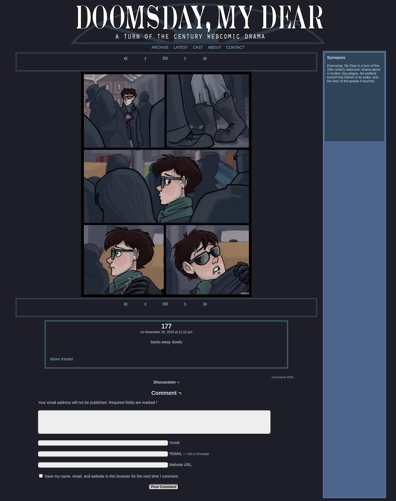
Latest (181, 47)
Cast (198, 47)
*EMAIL (189, 453)
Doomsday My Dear (198, 23)
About (214, 47)
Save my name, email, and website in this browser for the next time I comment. (112, 476)
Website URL (180, 464)
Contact (235, 47)
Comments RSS (282, 377)
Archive (160, 47)
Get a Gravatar (198, 454)
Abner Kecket (61, 359)
